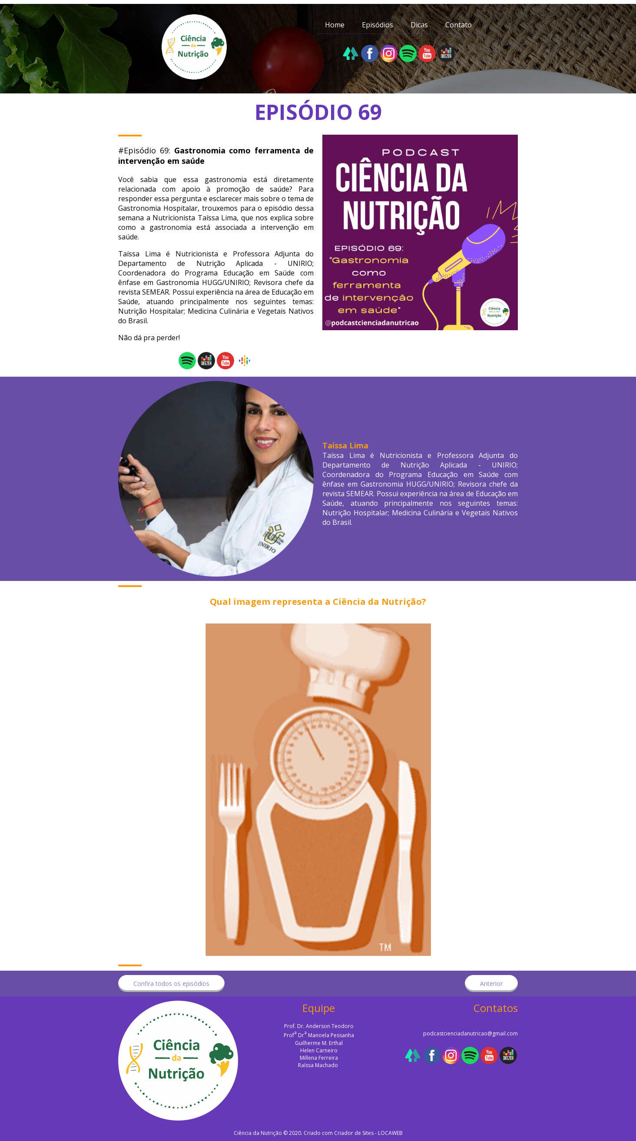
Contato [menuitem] (458, 25)
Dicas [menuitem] (419, 25)
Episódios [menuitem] (377, 25)
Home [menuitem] (334, 25)
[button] (171, 983)
